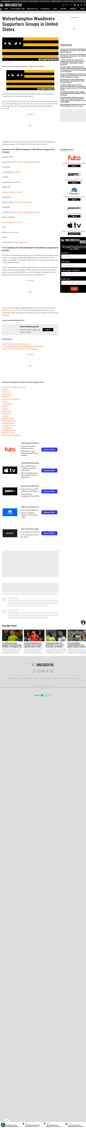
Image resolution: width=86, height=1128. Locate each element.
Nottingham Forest (9, 425)
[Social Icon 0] (34, 671)
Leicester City (6, 413)
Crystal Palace (7, 404)
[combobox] (74, 274)
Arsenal (4, 389)
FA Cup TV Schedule (33, 1)
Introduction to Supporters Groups (14, 387)
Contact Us (75, 678)
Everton (5, 406)
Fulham (4, 409)
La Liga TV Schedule (69, 1)
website (13, 162)
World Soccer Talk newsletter (12, 310)
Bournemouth (7, 394)
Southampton (7, 428)
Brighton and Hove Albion (10, 399)
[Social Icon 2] (43, 671)
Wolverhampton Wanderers (11, 435)
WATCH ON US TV (32, 9)
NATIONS (63, 9)
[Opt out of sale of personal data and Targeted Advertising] (3, 1125)
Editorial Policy (58, 678)
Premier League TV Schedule (19, 1)
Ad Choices (67, 678)
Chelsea (4, 401)
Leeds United (6, 411)
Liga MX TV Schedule (56, 1)
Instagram (26, 162)
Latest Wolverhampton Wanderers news (16, 344)
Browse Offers (49, 449)
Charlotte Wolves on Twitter (12, 222)
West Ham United (8, 433)
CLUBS (55, 9)
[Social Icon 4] (52, 671)
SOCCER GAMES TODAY (17, 9)
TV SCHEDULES (45, 9)
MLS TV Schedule (44, 1)
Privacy (36, 678)
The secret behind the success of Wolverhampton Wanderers (23, 346)
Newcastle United (8, 423)
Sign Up (74, 166)
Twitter (19, 162)
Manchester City (7, 418)
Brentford (5, 396)
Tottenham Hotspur (9, 430)
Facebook (36, 162)
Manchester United (8, 421)
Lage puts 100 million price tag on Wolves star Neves (20, 349)
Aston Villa (6, 392)
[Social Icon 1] (38, 671)
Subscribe (74, 289)
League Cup (37, 267)
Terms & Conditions (46, 678)
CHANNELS (74, 9)
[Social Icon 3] (47, 671)
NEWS (6, 9)
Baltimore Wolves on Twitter (12, 192)
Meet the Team (28, 678)
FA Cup (49, 267)
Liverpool (5, 416)
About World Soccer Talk (14, 678)
